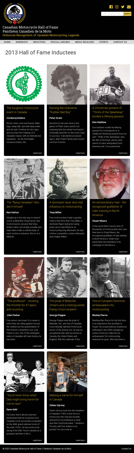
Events (103, 42)
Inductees (39, 42)
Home (7, 42)
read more (37, 153)
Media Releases (84, 42)
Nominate (22, 42)
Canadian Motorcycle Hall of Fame (30, 27)
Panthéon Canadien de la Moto (27, 31)
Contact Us (120, 42)
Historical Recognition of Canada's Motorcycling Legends (41, 35)
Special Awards (60, 42)
